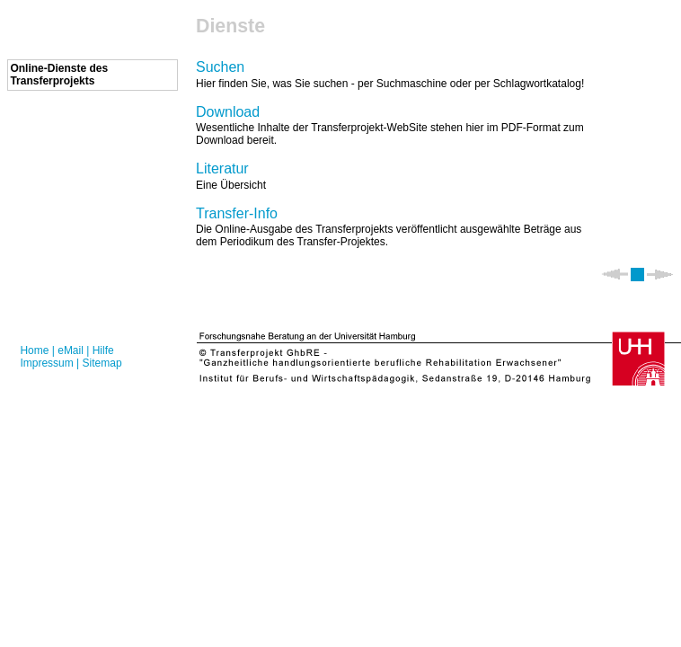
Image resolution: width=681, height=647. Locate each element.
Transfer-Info (237, 213)
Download (228, 112)
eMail (70, 350)
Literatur (222, 168)
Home (34, 350)
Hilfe (103, 350)
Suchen (220, 67)
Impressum (46, 363)
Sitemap (102, 363)
